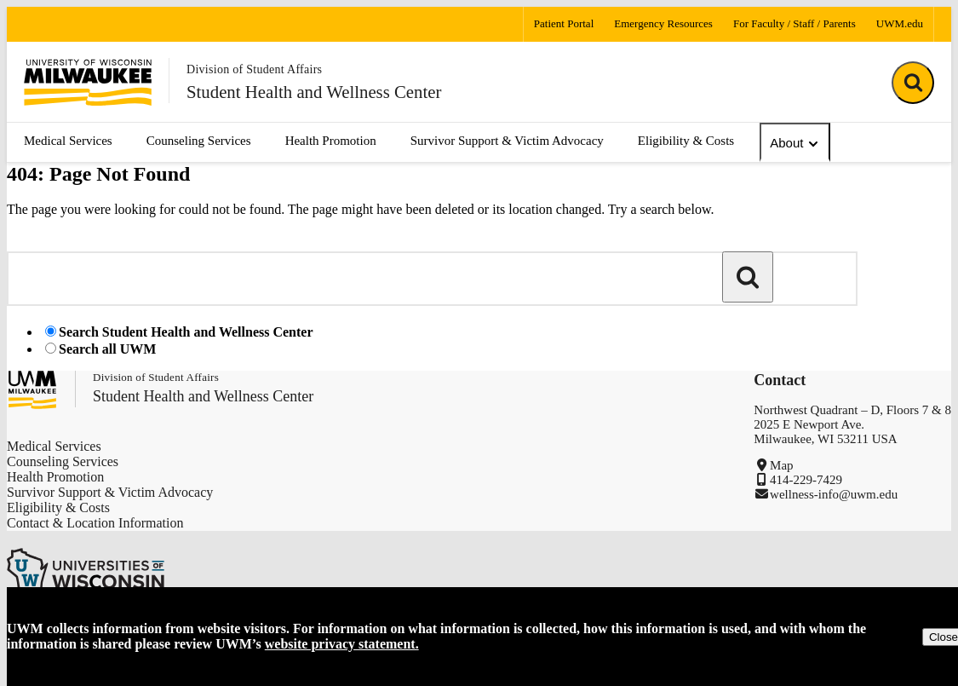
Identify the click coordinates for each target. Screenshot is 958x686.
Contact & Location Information (95, 523)
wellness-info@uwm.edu (834, 494)
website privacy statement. (342, 644)
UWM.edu (899, 23)
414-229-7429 (806, 480)
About (795, 143)
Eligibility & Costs (686, 140)
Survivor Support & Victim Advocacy (507, 140)
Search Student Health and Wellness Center (186, 332)
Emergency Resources (663, 23)
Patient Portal (564, 23)
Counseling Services (198, 140)
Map (782, 465)
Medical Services (68, 140)
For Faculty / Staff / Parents (794, 23)
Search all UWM (107, 349)
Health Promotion (330, 140)
